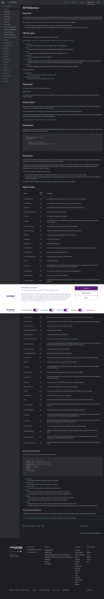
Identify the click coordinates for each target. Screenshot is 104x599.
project (68, 111)
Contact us (84, 526)
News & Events (32, 552)
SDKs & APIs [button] (90, 2)
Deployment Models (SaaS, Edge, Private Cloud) (57, 554)
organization (59, 111)
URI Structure (27, 91)
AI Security (47, 559)
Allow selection (86, 578)
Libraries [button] (81, 2)
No (42, 525)
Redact (77, 557)
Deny (86, 583)
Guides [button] (66, 2)
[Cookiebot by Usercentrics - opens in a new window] (10, 596)
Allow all (86, 574)
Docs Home (31, 547)
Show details (90, 595)
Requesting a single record (59, 129)
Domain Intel (78, 566)
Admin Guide (48, 552)
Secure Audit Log (79, 554)
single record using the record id (44, 181)
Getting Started (49, 550)
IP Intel (77, 564)
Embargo (77, 559)
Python (89, 559)
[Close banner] (101, 572)
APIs (88, 561)
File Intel (77, 561)
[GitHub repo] (98, 2)
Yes (38, 525)
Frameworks (48, 564)
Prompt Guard (79, 552)
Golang (89, 552)
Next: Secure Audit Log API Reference (91, 533)
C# (87, 550)
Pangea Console (72, 343)
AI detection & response (34, 549)
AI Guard (77, 550)
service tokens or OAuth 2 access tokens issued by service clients (54, 106)
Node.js (89, 557)
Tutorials (47, 561)
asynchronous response (40, 518)
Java (88, 554)
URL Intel (77, 568)
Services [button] (74, 2)
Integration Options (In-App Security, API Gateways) (58, 557)
